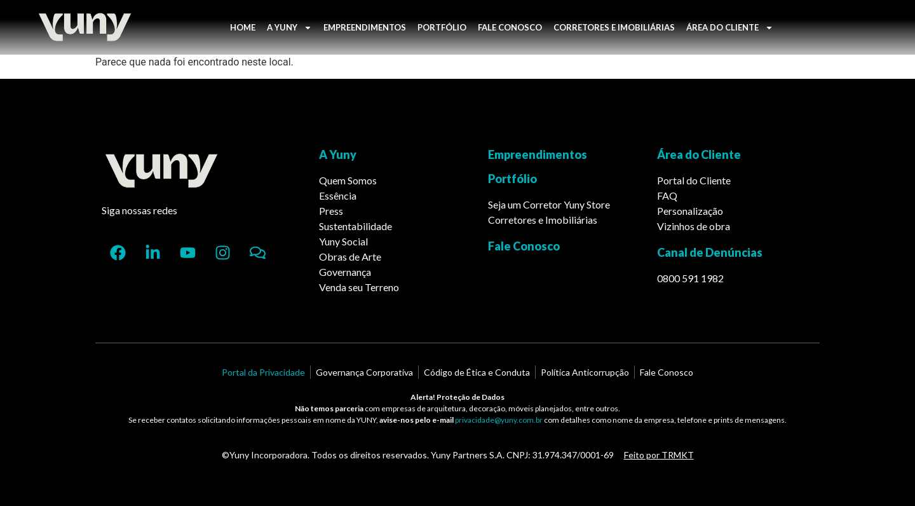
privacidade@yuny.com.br (499, 420)
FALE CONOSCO (510, 27)
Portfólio (512, 179)
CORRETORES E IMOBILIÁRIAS (614, 27)
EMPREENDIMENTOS (364, 27)
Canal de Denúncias (709, 252)
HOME (242, 27)
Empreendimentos (537, 154)
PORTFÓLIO (441, 27)
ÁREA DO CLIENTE (729, 27)
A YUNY (289, 27)
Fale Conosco (524, 246)
